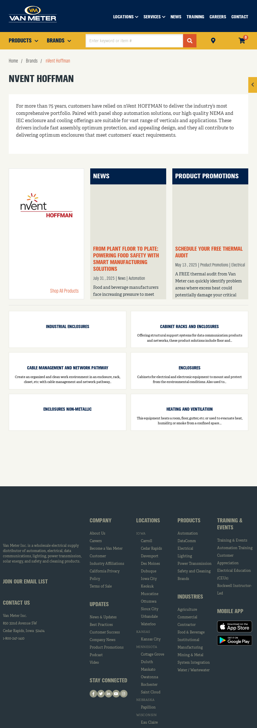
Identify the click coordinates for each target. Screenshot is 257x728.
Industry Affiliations (107, 564)
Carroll (146, 541)
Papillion (148, 707)
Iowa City (149, 579)
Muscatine (149, 594)
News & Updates (103, 617)
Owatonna (149, 677)
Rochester (149, 685)
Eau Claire (149, 723)
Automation (137, 278)
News (101, 176)
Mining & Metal (190, 655)
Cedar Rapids (151, 549)
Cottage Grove (152, 654)
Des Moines (150, 564)
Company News (103, 640)
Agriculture (187, 610)
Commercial (187, 617)
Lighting (185, 556)
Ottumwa (148, 602)
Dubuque (148, 571)
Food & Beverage (191, 632)
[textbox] (134, 40)
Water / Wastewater (194, 670)
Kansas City (151, 639)
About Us (97, 533)
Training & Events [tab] (229, 524)
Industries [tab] (190, 597)
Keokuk (147, 586)
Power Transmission (195, 564)
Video (94, 663)
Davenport (149, 556)
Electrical (238, 265)
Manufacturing (190, 647)
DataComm (187, 541)
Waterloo (148, 624)
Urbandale (149, 617)
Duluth (147, 662)
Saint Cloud (150, 692)
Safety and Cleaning (194, 571)
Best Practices (101, 625)
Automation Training (235, 548)
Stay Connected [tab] (108, 681)
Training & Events (232, 540)
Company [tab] (100, 521)
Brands (183, 579)
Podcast (96, 655)
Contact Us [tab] (16, 603)
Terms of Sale (101, 586)
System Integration (194, 663)
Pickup (213, 40)
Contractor (187, 625)
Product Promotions (207, 176)
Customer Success (105, 632)
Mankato (148, 670)
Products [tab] (189, 521)
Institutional (188, 640)
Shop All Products (64, 291)
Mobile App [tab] (230, 612)
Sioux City (149, 609)
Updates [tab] (99, 605)
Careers (96, 541)
